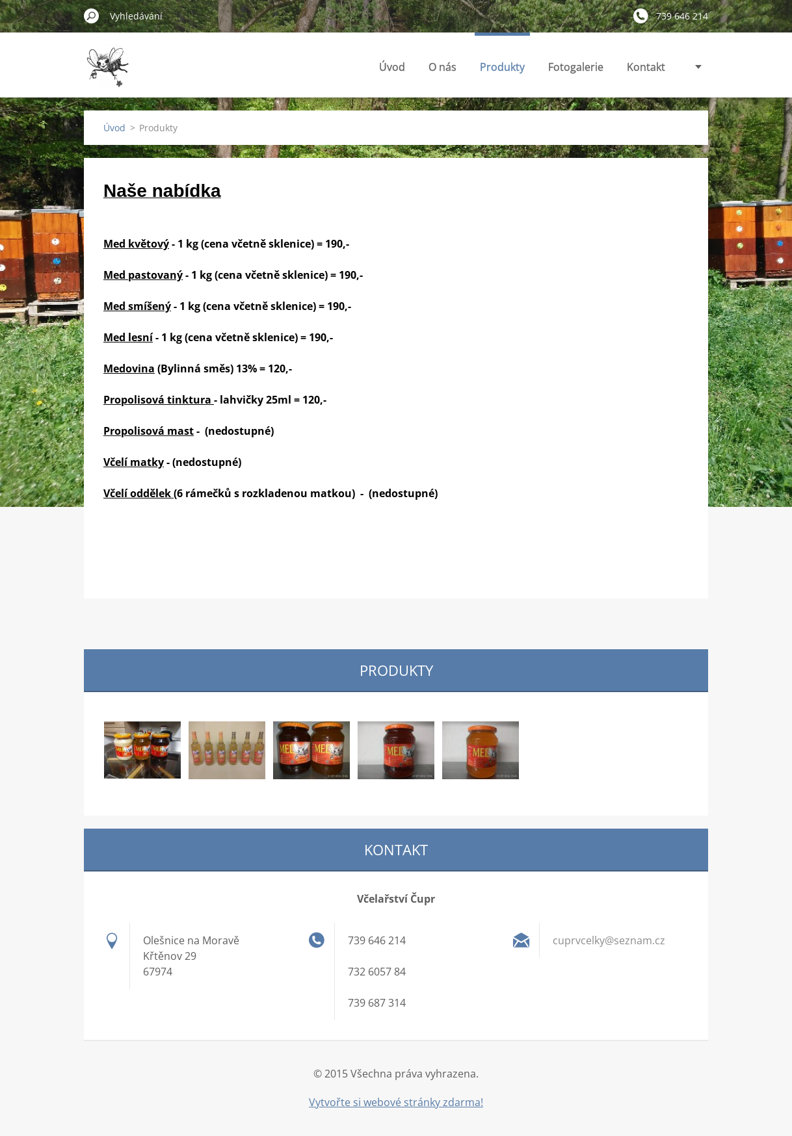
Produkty (502, 67)
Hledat (91, 15)
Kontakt (646, 67)
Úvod (392, 67)
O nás (442, 67)
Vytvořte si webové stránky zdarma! (396, 1102)
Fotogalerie (575, 67)
